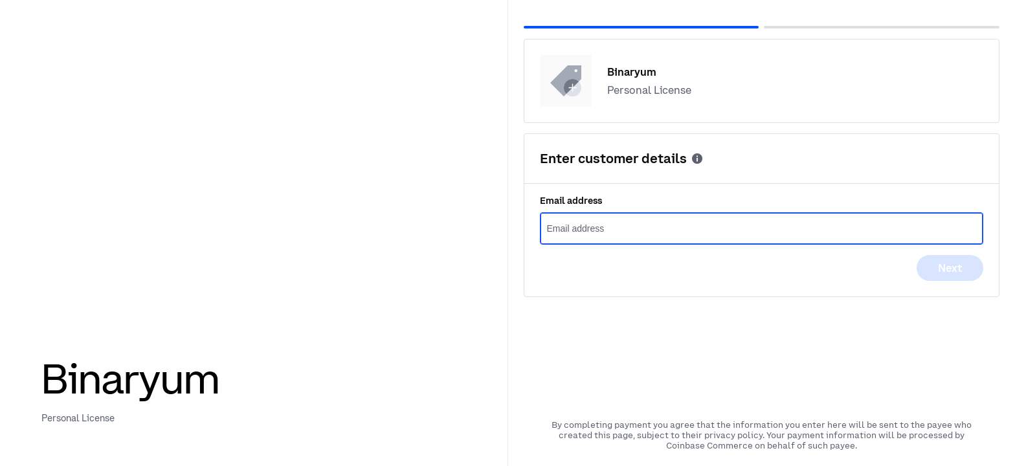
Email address (571, 200)
